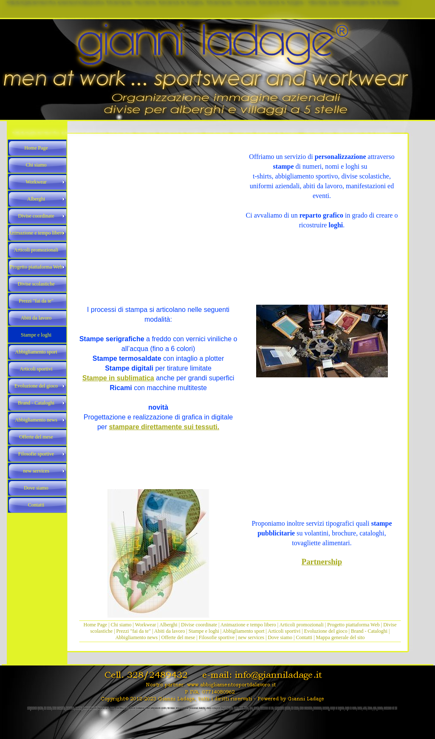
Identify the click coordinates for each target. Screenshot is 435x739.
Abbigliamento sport (244, 631)
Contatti (304, 637)
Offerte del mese (178, 637)
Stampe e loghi (204, 631)
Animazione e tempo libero (248, 625)
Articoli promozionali (302, 625)
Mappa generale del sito (340, 637)
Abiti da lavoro (169, 631)
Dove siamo (280, 637)
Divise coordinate (199, 625)
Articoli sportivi (285, 631)
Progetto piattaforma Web (353, 625)
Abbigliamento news (136, 637)
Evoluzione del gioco (325, 631)
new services (251, 637)
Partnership (322, 561)
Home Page (95, 625)
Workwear (146, 625)
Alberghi (168, 625)
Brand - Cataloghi (370, 631)
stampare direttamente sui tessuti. (164, 426)
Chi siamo (121, 625)
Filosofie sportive (216, 637)
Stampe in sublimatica (118, 378)
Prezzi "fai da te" (134, 631)
